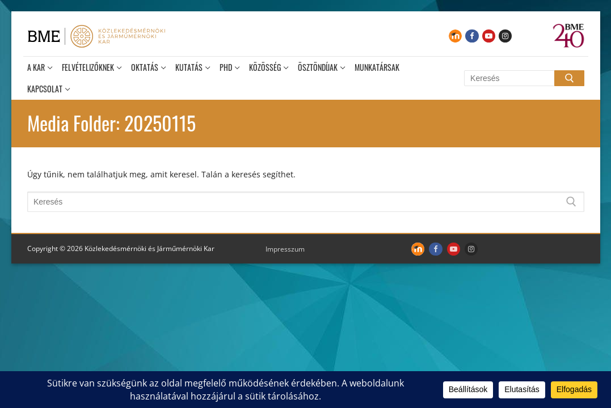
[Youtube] (488, 35)
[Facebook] (471, 35)
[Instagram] (505, 35)
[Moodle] (455, 35)
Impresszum (285, 249)
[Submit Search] (569, 78)
